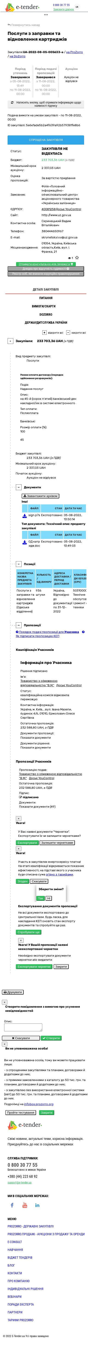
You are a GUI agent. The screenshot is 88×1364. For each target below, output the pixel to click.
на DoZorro (18, 56)
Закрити (61, 966)
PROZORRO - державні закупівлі (31, 1228)
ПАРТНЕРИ (15, 1313)
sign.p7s (34, 515)
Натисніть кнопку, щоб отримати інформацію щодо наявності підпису (46, 104)
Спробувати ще (29, 932)
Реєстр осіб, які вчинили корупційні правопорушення (45, 273)
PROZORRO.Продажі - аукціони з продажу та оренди (46, 1235)
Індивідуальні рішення (25, 1290)
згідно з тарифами (59, 874)
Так (40, 898)
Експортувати (27, 842)
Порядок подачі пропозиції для (47, 632)
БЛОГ (11, 1267)
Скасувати (39, 881)
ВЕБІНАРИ (15, 1298)
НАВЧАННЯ (15, 1251)
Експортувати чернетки (34, 966)
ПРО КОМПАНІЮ (19, 1282)
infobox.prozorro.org (39, 1105)
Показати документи (35, 737)
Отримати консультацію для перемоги (46, 264)
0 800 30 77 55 (60, 5)
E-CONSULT (15, 1243)
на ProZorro (74, 52)
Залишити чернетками (57, 842)
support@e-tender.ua (19, 1184)
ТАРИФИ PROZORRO (20, 1321)
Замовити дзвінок (62, 9)
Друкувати (13, 992)
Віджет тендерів (20, 1259)
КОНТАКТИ (15, 1274)
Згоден (22, 881)
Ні (48, 898)
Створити (51, 1039)
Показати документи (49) (37, 806)
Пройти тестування (20, 1114)
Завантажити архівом (40, 496)
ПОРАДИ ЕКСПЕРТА (21, 1306)
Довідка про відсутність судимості (46, 268)
